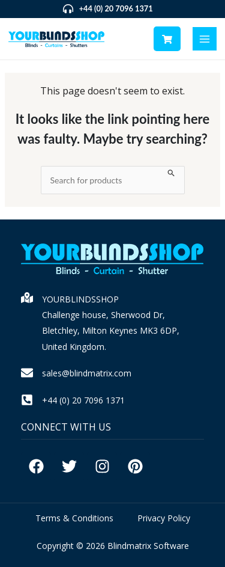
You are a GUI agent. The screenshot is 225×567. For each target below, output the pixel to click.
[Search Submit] (171, 171)
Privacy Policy (163, 518)
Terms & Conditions (74, 518)
